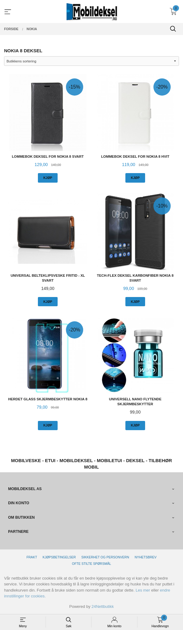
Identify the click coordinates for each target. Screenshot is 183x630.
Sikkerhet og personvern (105, 557)
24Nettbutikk (103, 606)
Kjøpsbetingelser (59, 557)
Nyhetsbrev (146, 557)
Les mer (143, 590)
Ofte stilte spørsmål (91, 563)
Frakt (31, 557)
